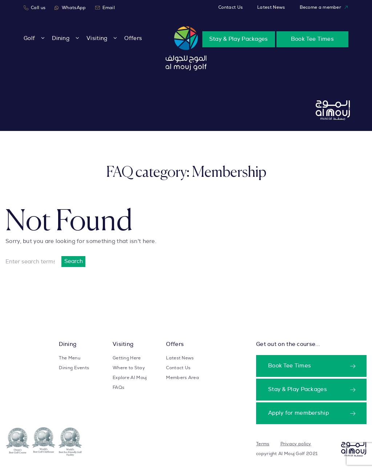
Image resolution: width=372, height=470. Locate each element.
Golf (29, 38)
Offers (133, 38)
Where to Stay (129, 368)
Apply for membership (298, 413)
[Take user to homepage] (186, 48)
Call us (34, 7)
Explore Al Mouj (130, 377)
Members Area (182, 377)
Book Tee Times (312, 39)
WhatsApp (70, 7)
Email (105, 7)
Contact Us (230, 7)
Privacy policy (295, 444)
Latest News (271, 7)
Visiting (96, 38)
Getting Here (127, 358)
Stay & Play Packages (238, 39)
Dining (60, 38)
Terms (263, 444)
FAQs (118, 387)
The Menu (69, 358)
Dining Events (74, 368)
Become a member (324, 7)
